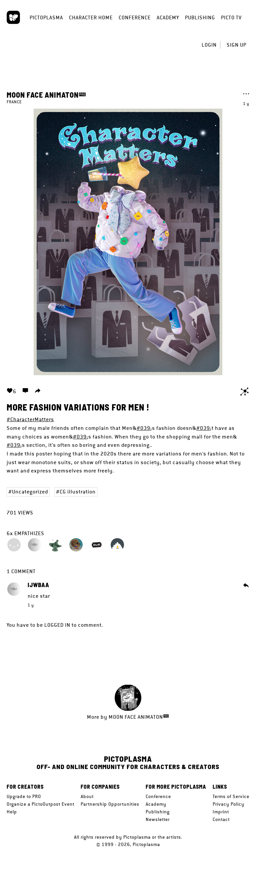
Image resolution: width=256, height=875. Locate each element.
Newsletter (158, 819)
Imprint (221, 812)
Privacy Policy (228, 804)
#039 (143, 428)
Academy (168, 17)
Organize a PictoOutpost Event (40, 804)
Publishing (200, 17)
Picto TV (231, 17)
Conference (135, 17)
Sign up (236, 44)
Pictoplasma (46, 17)
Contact (221, 819)
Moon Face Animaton (43, 95)
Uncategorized (30, 491)
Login (209, 44)
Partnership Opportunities (110, 804)
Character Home (91, 17)
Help (12, 812)
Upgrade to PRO (24, 796)
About (87, 796)
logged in (57, 624)
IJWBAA (38, 585)
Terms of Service (231, 796)
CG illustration (78, 491)
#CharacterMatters (30, 419)
